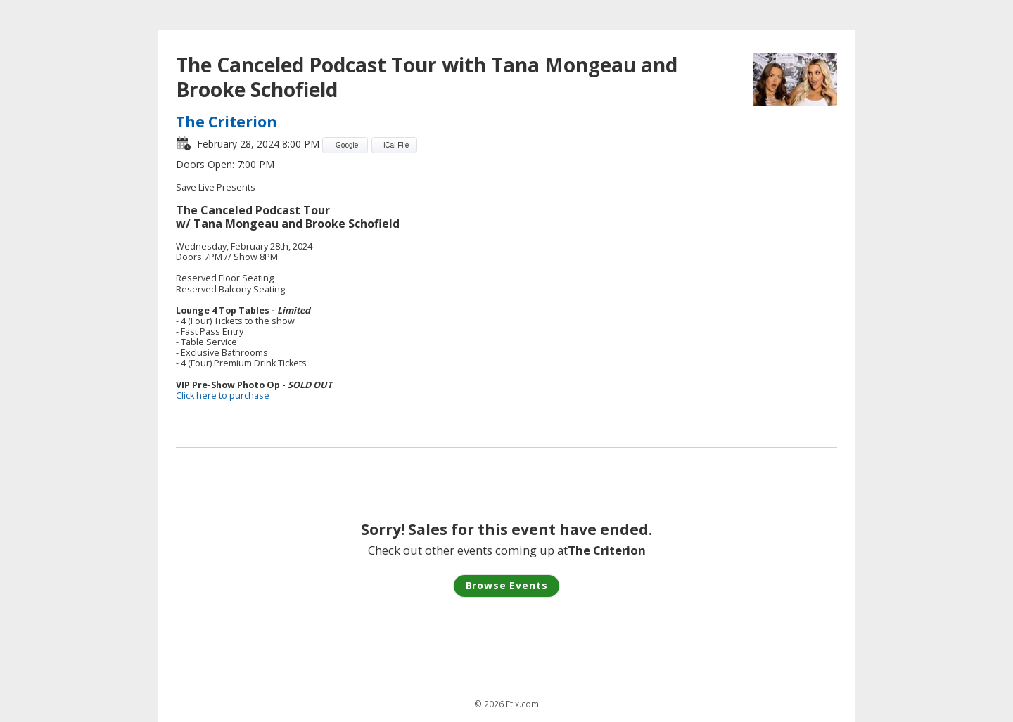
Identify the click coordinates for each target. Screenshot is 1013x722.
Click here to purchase (222, 395)
